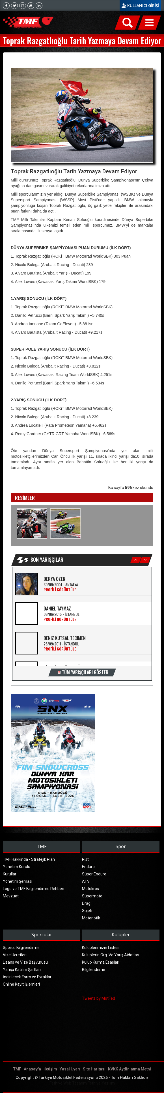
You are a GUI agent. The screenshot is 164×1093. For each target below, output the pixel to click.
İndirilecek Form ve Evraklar (27, 977)
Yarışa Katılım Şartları (22, 969)
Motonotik (91, 918)
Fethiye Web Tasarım (68, 1083)
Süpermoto (92, 896)
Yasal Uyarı (70, 1069)
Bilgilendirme (93, 969)
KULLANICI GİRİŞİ (143, 5)
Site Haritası (94, 1069)
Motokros (90, 888)
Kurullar (9, 874)
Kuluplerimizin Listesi (100, 947)
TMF (17, 1069)
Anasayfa (32, 1069)
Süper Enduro (94, 874)
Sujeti (87, 910)
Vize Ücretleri (15, 955)
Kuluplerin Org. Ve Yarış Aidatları (110, 955)
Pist (85, 859)
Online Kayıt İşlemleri (21, 984)
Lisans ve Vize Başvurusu (25, 962)
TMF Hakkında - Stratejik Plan (29, 859)
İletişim (50, 1069)
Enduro (88, 866)
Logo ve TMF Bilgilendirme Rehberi (33, 888)
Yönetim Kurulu (16, 866)
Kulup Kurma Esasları (100, 962)
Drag (86, 903)
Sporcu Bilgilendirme (21, 947)
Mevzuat (11, 896)
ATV (86, 881)
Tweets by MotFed (98, 998)
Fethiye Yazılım (101, 1083)
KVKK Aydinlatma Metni (129, 1069)
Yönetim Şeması (17, 881)
